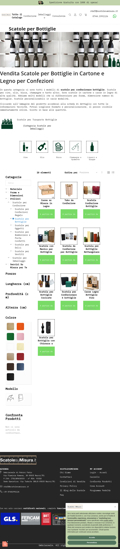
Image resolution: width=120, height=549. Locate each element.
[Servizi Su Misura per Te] (19, 266)
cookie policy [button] (108, 520)
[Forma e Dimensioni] (19, 194)
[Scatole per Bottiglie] (22, 220)
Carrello (95, 477)
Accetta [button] (92, 537)
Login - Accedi (98, 472)
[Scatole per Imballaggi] (20, 259)
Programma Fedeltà (100, 490)
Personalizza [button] (92, 542)
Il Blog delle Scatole (72, 490)
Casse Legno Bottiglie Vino (91, 294)
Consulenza (58, 16)
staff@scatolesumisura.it (16, 487)
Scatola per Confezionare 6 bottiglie (69, 294)
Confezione (30, 16)
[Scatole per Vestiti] (22, 253)
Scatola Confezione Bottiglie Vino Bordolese (91, 206)
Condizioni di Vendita (72, 481)
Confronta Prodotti (101, 481)
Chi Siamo (65, 472)
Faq (62, 495)
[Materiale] (19, 189)
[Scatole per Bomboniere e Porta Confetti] (22, 236)
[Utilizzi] (19, 198)
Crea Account (97, 486)
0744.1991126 (100, 16)
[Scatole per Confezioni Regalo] (22, 212)
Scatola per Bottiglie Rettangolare (91, 249)
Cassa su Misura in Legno (46, 203)
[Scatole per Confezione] (20, 204)
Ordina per (71, 172)
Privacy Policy (68, 486)
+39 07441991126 (11, 492)
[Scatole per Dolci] (22, 246)
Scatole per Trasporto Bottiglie (37, 119)
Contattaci (66, 477)
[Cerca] (18, 183)
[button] (115, 507)
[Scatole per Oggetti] (22, 227)
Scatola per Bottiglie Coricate (46, 294)
